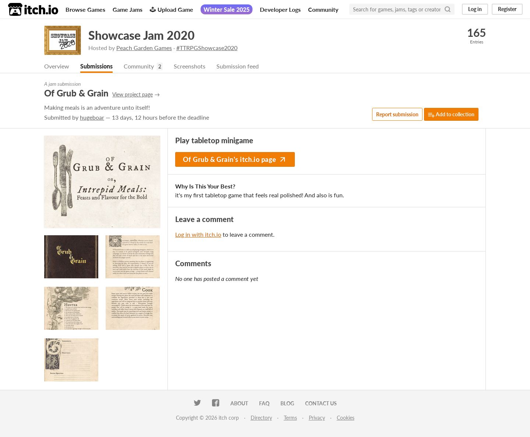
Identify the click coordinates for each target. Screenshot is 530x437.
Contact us (321, 403)
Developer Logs (280, 9)
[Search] (448, 9)
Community (323, 9)
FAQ (264, 403)
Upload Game (171, 9)
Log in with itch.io (198, 234)
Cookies (345, 418)
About (239, 403)
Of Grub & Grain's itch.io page (235, 159)
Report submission (397, 114)
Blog (287, 403)
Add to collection (451, 114)
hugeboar (92, 117)
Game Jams (127, 9)
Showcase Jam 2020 (141, 35)
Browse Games (85, 9)
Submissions (96, 66)
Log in (475, 9)
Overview (56, 66)
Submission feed (237, 66)
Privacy (317, 418)
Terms (290, 418)
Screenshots (189, 66)
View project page (132, 94)
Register (507, 9)
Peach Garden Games (144, 47)
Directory (261, 418)
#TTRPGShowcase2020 (206, 47)
